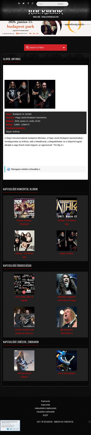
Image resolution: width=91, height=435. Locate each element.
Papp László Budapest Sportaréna (30, 117)
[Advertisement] (45, 159)
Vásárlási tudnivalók (45, 412)
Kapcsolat (45, 405)
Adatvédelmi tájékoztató (45, 408)
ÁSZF (45, 415)
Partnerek (45, 401)
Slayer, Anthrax (13, 131)
